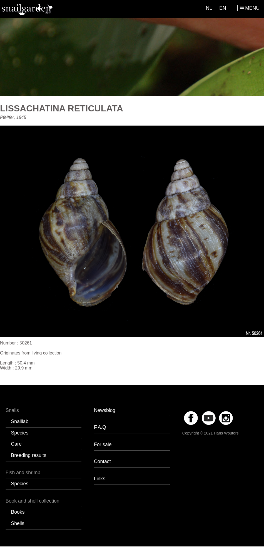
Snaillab (20, 421)
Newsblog (104, 410)
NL (209, 8)
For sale (103, 444)
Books (18, 512)
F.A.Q (100, 427)
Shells (17, 523)
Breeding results (28, 455)
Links (99, 478)
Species (20, 433)
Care (16, 444)
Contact (102, 461)
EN (222, 8)
